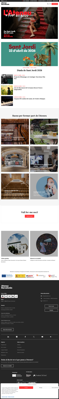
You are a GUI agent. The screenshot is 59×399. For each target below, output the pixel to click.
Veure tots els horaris (7, 329)
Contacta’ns (55, 0)
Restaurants (3, 355)
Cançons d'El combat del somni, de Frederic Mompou (29, 99)
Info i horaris (25, 0)
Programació (3, 344)
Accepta (26, 387)
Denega (40, 387)
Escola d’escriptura (21, 349)
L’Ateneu (18, 344)
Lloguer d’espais (33, 0)
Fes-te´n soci (51, 306)
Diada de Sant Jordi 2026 (29, 70)
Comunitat (19, 347)
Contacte (51, 310)
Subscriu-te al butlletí (7, 365)
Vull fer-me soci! (29, 216)
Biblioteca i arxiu (4, 352)
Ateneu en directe (42, 0)
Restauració (49, 0)
